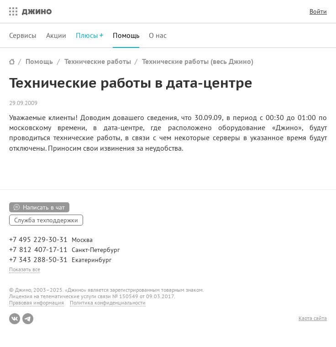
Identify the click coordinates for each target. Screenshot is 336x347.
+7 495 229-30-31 (38, 239)
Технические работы (97, 61)
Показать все (24, 269)
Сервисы (23, 35)
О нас (158, 35)
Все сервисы (11, 11)
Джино (37, 11)
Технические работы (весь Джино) (197, 61)
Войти (318, 11)
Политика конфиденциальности (108, 302)
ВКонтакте (14, 318)
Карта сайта (313, 318)
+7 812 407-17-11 (38, 249)
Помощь (126, 35)
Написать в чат (44, 207)
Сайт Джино (12, 61)
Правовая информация (36, 302)
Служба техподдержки (46, 220)
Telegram (27, 318)
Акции (56, 35)
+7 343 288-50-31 (38, 259)
